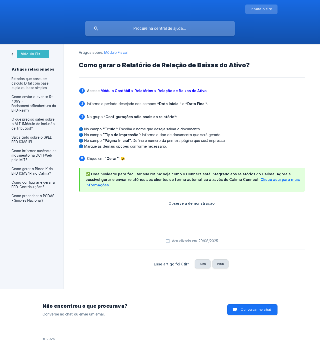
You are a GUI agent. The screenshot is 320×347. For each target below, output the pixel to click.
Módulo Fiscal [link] (116, 52)
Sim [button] (203, 264)
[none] (261, 9)
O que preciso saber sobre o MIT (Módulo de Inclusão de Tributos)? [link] (33, 123)
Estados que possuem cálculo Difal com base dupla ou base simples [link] (30, 83)
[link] (30, 53)
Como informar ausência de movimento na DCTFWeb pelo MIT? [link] (34, 155)
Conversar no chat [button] (256, 309)
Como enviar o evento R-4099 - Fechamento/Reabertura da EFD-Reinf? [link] (34, 103)
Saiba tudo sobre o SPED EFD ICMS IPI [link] (32, 139)
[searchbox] (160, 28)
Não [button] (220, 264)
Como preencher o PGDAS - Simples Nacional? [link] (33, 198)
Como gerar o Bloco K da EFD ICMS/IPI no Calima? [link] (32, 171)
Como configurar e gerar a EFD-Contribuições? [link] (33, 184)
